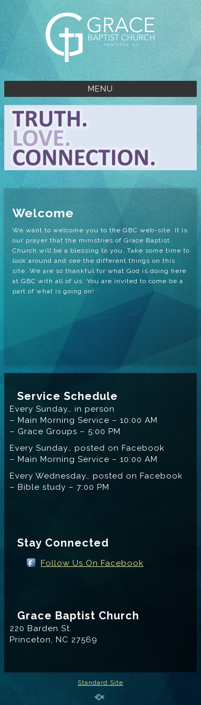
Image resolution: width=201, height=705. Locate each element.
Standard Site (100, 682)
